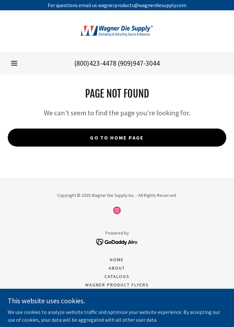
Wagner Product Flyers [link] (117, 285)
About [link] (117, 268)
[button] (14, 63)
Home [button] (117, 260)
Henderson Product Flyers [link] (117, 293)
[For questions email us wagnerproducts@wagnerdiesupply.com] (117, 5)
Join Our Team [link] (117, 301)
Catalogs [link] (117, 276)
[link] (117, 31)
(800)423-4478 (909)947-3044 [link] (117, 63)
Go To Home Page (117, 137)
